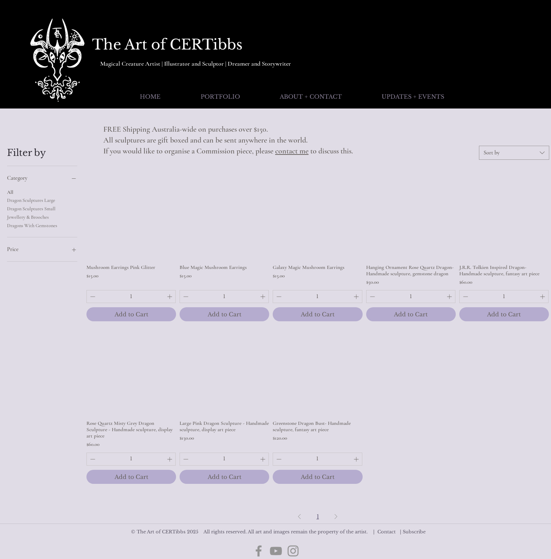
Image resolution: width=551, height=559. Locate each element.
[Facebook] (258, 551)
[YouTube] (275, 551)
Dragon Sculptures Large (31, 199)
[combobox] (514, 153)
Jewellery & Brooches (28, 216)
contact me (292, 151)
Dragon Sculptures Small (31, 208)
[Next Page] (336, 516)
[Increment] (170, 296)
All (10, 191)
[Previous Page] (299, 516)
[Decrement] (91, 296)
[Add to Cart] (131, 314)
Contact (386, 532)
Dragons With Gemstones (32, 225)
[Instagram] (293, 551)
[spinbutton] (131, 296)
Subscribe (414, 532)
